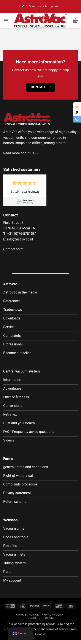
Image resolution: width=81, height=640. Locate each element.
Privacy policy (53, 614)
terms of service (57, 629)
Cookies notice (27, 614)
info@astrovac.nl (20, 239)
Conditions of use (40, 617)
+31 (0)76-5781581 (22, 234)
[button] (5, 20)
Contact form (13, 249)
